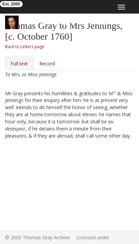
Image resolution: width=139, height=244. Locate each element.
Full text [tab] (19, 63)
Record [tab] (47, 63)
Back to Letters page (24, 46)
